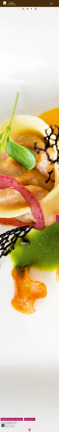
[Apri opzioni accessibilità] (2, 425)
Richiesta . (30, 419)
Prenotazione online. (11, 419)
